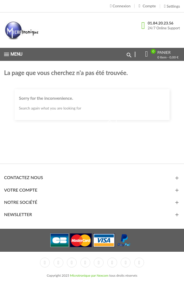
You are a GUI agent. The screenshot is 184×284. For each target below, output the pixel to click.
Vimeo (112, 262)
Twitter (58, 262)
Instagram (125, 262)
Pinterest (99, 262)
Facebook (45, 262)
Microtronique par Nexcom (89, 275)
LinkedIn (139, 262)
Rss (72, 262)
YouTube (85, 262)
